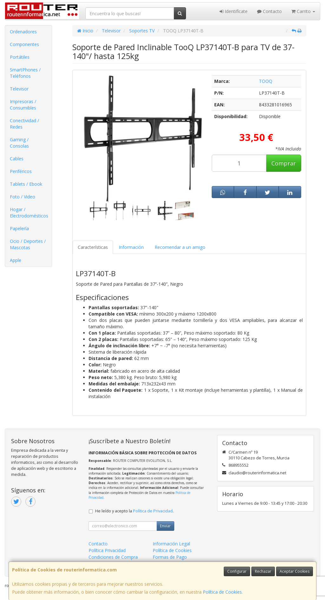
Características (93, 247)
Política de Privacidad (153, 511)
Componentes (24, 44)
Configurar (237, 571)
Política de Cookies (222, 592)
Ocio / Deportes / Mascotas (28, 244)
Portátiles (20, 57)
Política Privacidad (107, 550)
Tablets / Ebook (26, 184)
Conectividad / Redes (24, 123)
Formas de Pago (170, 557)
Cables (16, 159)
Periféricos (21, 171)
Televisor (19, 89)
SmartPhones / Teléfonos (25, 73)
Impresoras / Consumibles (23, 104)
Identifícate (234, 11)
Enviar (165, 526)
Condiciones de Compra (113, 557)
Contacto (269, 11)
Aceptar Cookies (294, 571)
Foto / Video (22, 197)
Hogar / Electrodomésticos (29, 212)
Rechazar (263, 571)
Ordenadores (23, 32)
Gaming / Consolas (19, 143)
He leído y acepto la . (134, 511)
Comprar (283, 163)
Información (131, 247)
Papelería (19, 228)
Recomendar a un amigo (180, 247)
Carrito (303, 11)
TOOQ (265, 81)
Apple (15, 260)
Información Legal (171, 544)
